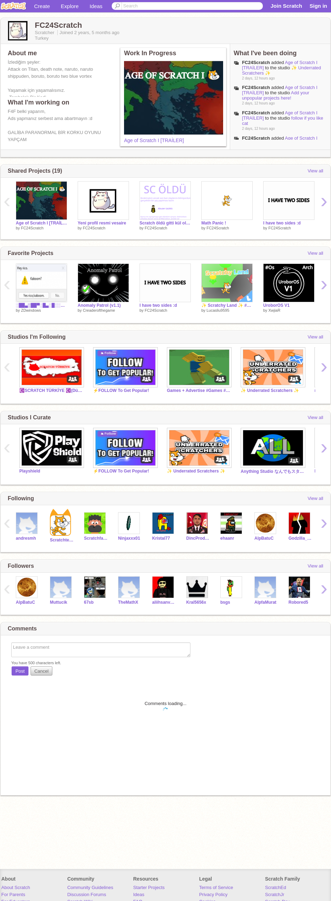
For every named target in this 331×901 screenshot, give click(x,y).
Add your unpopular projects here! (276, 95)
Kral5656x (196, 602)
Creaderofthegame (99, 310)
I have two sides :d (282, 223)
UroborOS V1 (276, 305)
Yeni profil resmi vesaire (102, 223)
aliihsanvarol (164, 602)
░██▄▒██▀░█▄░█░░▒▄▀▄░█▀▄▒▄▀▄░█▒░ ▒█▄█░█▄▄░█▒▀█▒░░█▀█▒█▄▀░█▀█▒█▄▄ (41, 305)
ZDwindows (31, 310)
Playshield (29, 471)
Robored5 (298, 602)
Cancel (41, 671)
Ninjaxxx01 (129, 538)
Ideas (96, 6)
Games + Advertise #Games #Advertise (198, 390)
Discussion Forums (86, 894)
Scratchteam (61, 540)
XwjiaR (274, 310)
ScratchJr (274, 894)
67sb (88, 602)
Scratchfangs (96, 538)
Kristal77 (161, 538)
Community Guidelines (90, 887)
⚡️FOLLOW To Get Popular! (121, 390)
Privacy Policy (213, 894)
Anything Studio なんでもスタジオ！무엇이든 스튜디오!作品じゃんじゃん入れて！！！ (272, 471)
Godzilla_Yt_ (300, 538)
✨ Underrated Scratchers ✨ (270, 390)
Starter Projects (149, 887)
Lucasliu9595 (218, 310)
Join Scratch (286, 6)
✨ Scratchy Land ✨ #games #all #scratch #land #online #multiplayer (227, 305)
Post (20, 671)
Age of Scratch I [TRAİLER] (154, 140)
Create (42, 6)
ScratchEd (275, 887)
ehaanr (227, 538)
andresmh (26, 538)
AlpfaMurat (265, 602)
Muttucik (58, 602)
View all (315, 170)
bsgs (225, 602)
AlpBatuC (264, 538)
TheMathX (128, 602)
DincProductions (198, 538)
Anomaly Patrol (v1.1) (99, 305)
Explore (70, 6)
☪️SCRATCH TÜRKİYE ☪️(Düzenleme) (51, 390)
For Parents (13, 894)
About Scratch (15, 887)
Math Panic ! (213, 223)
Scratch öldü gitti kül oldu (165, 223)
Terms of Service (216, 887)
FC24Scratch (256, 62)
